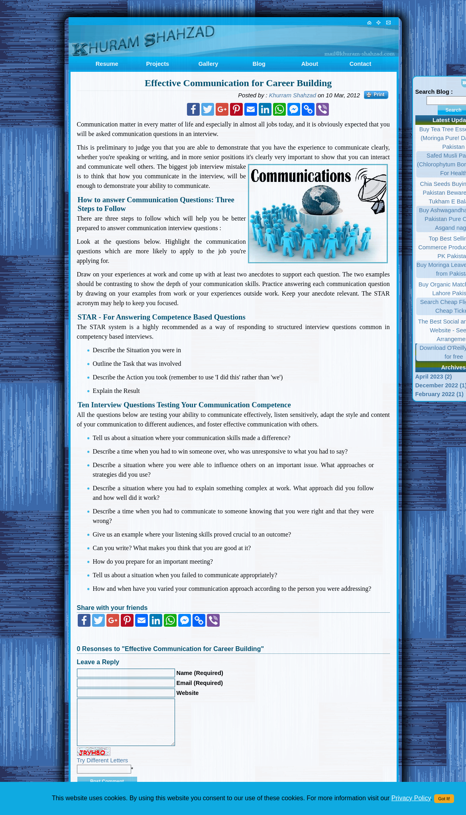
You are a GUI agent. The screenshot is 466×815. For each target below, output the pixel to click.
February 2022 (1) (439, 394)
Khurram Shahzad (292, 95)
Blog (258, 64)
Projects (157, 64)
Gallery (208, 64)
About (309, 64)
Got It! (444, 798)
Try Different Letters (102, 760)
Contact (361, 64)
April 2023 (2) (433, 376)
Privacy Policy (411, 798)
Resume (107, 64)
